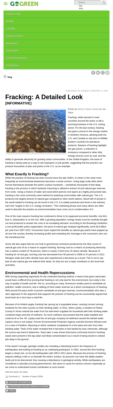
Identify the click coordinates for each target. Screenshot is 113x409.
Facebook (93, 73)
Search (104, 2)
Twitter (98, 73)
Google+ (103, 73)
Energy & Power (39, 386)
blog (10, 77)
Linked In (107, 73)
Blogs (26, 386)
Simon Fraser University (90, 109)
